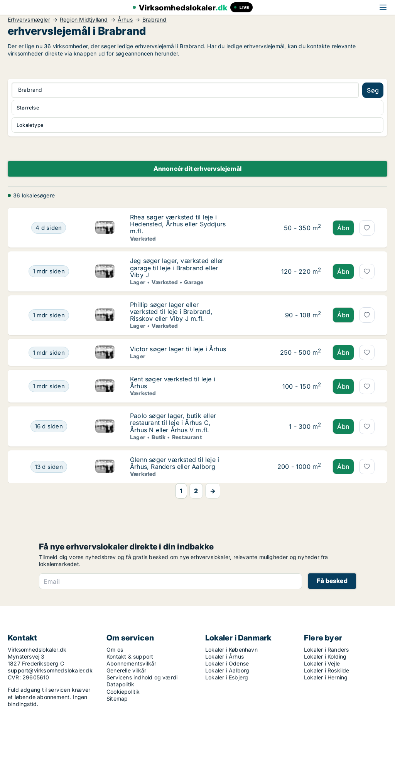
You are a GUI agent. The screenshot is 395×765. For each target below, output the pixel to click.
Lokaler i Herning (326, 677)
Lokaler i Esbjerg (226, 677)
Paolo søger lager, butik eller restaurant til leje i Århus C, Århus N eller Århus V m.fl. (173, 422)
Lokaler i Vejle (322, 663)
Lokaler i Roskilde (326, 670)
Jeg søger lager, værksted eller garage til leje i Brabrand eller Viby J (176, 267)
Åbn (343, 228)
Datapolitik (120, 684)
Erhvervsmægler (29, 20)
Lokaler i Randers (326, 649)
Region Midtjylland (84, 20)
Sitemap (117, 698)
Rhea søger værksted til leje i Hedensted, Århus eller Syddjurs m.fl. (178, 224)
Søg (373, 90)
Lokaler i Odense (227, 663)
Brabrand (154, 20)
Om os (114, 649)
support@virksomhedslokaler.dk (50, 670)
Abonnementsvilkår (131, 663)
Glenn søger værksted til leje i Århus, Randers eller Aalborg (174, 463)
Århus (125, 20)
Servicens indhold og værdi (141, 677)
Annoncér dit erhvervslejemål (198, 168)
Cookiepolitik (123, 691)
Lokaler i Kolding (325, 656)
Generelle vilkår (126, 670)
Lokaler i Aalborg (227, 670)
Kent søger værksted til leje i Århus (172, 382)
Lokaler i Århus (224, 656)
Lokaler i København (231, 649)
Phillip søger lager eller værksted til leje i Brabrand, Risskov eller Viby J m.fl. (171, 311)
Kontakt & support (129, 656)
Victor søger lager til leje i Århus (178, 349)
